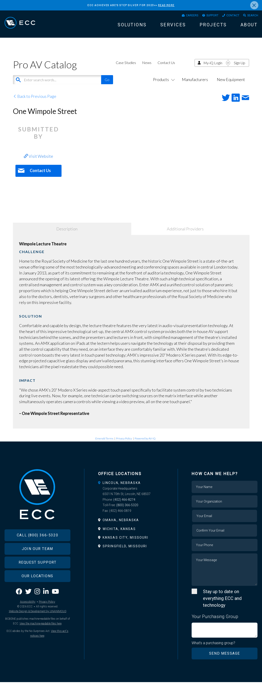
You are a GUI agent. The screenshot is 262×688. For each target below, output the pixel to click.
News (146, 68)
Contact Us (166, 68)
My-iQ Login (212, 68)
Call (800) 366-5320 (37, 547)
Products (163, 85)
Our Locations (37, 588)
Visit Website (38, 161)
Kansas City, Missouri (125, 543)
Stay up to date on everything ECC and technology (222, 603)
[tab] (131, 488)
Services (173, 26)
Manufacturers (195, 85)
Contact (228, 16)
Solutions (132, 26)
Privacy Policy (124, 444)
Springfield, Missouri (125, 551)
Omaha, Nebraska (121, 526)
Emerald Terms (104, 444)
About (249, 26)
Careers (181, 16)
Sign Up (239, 68)
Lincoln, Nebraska (122, 488)
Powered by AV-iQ (145, 444)
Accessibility (27, 613)
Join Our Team (37, 560)
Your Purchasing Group (215, 622)
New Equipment (231, 85)
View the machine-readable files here (41, 635)
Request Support (38, 574)
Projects (213, 26)
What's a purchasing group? (214, 648)
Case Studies (126, 68)
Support (204, 16)
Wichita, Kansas (119, 534)
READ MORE (166, 5)
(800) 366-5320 (127, 511)
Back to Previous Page (34, 101)
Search (251, 16)
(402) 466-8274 (124, 505)
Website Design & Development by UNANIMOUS (37, 623)
